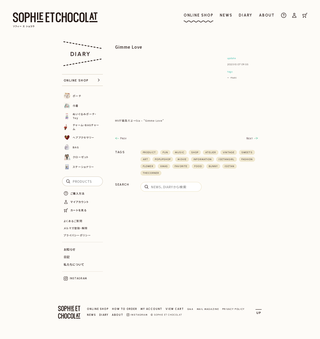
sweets (246, 152)
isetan (229, 166)
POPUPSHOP (163, 159)
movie (182, 159)
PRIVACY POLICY (233, 309)
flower (148, 166)
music (233, 77)
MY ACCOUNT (151, 308)
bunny (213, 166)
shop (194, 152)
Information (202, 159)
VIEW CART (175, 308)
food (198, 166)
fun (165, 152)
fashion (247, 159)
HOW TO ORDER (124, 308)
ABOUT (117, 314)
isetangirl (226, 159)
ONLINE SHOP (98, 308)
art (145, 159)
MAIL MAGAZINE (208, 309)
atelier (210, 152)
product (149, 152)
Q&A (190, 309)
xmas (164, 166)
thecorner (151, 173)
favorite (181, 166)
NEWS (91, 314)
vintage (228, 152)
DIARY (104, 314)
